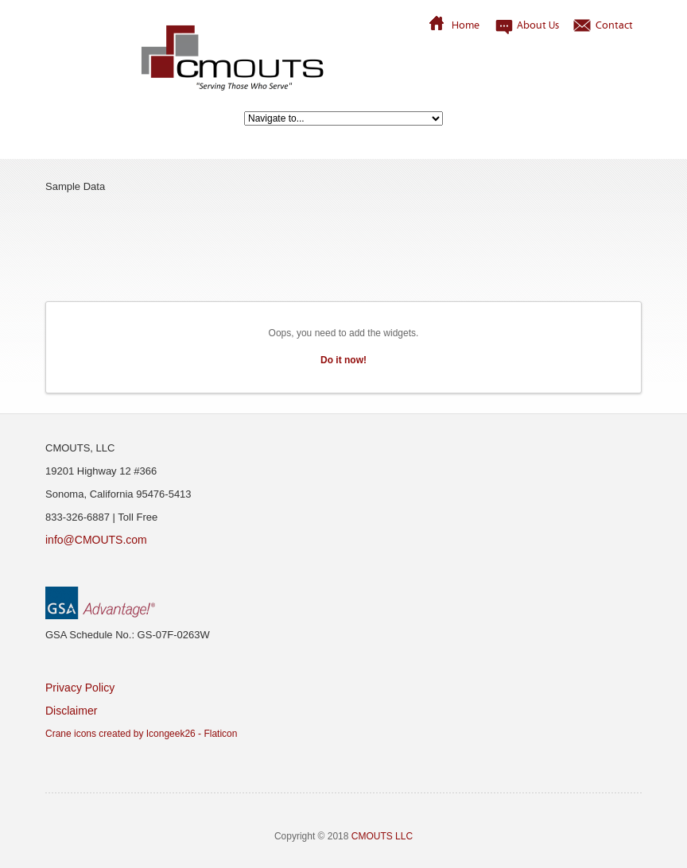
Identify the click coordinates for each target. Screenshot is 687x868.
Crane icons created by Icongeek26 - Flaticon (141, 733)
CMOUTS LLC (382, 836)
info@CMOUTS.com (96, 539)
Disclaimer (71, 710)
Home (465, 24)
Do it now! (343, 360)
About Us (538, 24)
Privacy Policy (79, 687)
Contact (614, 24)
